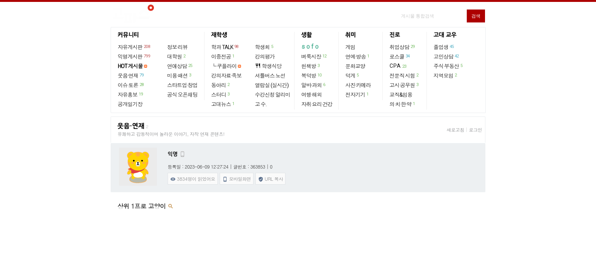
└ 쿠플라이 (224, 66)
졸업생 (444, 46)
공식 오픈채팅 (182, 95)
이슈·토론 (131, 84)
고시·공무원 (404, 84)
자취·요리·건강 (317, 104)
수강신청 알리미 (272, 95)
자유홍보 (131, 94)
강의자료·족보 (226, 76)
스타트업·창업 (182, 85)
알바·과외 (313, 84)
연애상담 (180, 65)
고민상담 (447, 56)
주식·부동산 (448, 65)
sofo (310, 46)
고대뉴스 (223, 103)
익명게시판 (134, 56)
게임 (350, 47)
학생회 (264, 46)
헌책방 (310, 65)
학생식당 (268, 66)
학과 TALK (225, 46)
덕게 (353, 75)
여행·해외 (311, 95)
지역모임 (446, 75)
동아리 (220, 84)
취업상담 (402, 46)
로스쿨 (400, 56)
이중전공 (223, 56)
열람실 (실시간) (271, 85)
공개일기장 (130, 104)
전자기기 (357, 94)
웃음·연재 (131, 75)
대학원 (176, 56)
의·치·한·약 (403, 103)
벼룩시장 (314, 56)
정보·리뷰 (177, 47)
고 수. (260, 104)
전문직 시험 (404, 75)
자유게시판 (134, 46)
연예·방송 (358, 56)
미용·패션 (179, 75)
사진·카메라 (358, 85)
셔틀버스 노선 (270, 76)
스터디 (220, 94)
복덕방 (311, 75)
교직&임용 (401, 95)
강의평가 (265, 57)
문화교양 (355, 66)
